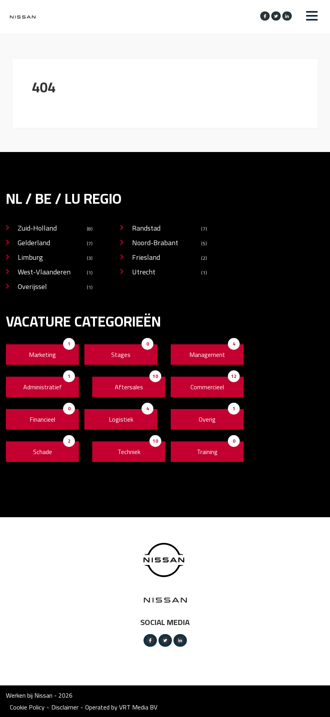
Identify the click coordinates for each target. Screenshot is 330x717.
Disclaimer (64, 707)
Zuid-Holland (55, 228)
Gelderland (55, 243)
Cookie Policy (27, 707)
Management (207, 354)
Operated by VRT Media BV (121, 707)
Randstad (169, 228)
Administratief (42, 387)
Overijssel (55, 287)
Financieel (42, 419)
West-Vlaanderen (55, 272)
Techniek (128, 452)
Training (207, 452)
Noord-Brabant (169, 243)
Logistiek (121, 419)
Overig (207, 419)
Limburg (55, 258)
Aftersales (129, 387)
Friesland (169, 258)
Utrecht (169, 272)
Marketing (42, 354)
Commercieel (207, 387)
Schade (42, 452)
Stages (121, 354)
